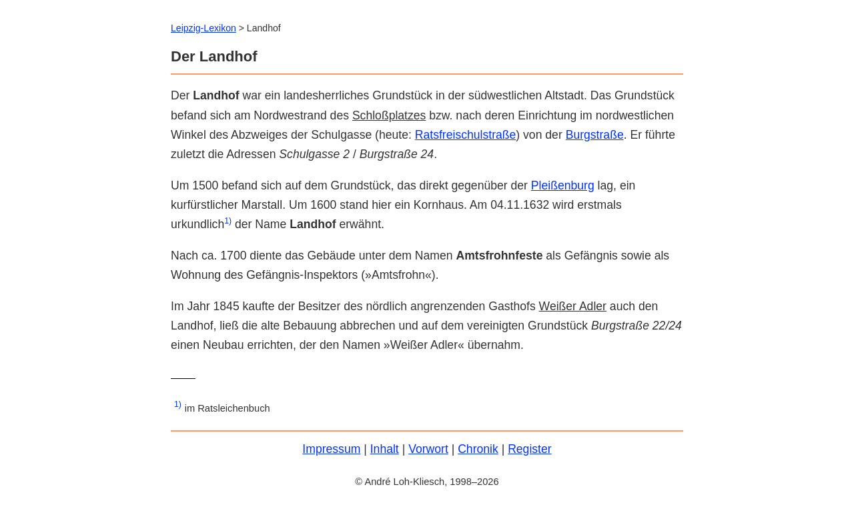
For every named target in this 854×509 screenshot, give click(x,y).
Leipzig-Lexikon (203, 28)
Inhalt (384, 449)
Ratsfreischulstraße (465, 134)
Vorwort (428, 449)
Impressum (331, 449)
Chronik (478, 449)
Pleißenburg (562, 185)
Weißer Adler (572, 306)
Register (530, 449)
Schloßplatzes (389, 115)
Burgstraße (595, 134)
